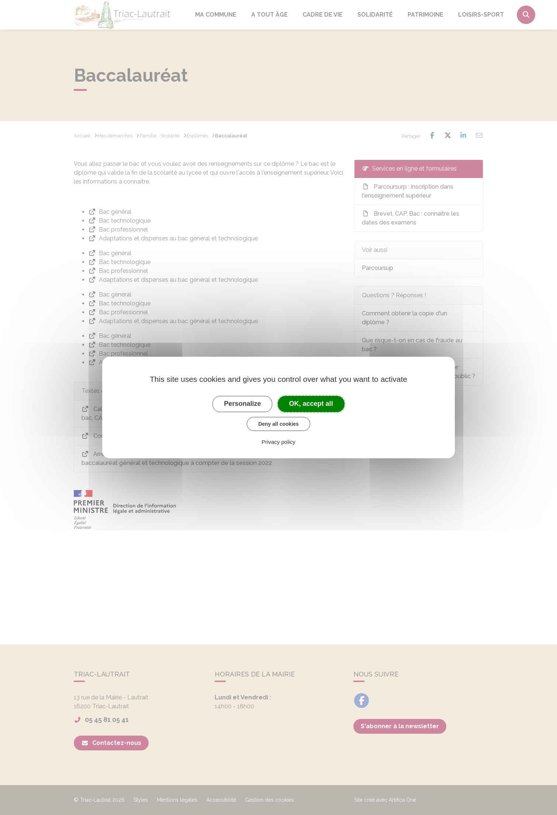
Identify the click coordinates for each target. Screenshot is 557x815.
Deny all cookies (278, 424)
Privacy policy (278, 442)
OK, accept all (311, 403)
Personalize (242, 403)
